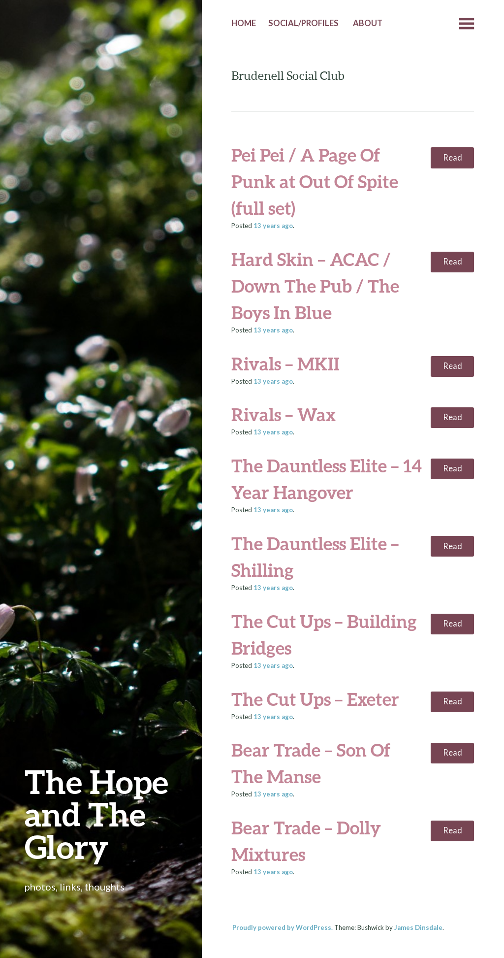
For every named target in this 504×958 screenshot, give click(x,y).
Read (452, 158)
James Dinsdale (418, 927)
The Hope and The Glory (96, 814)
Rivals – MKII (285, 363)
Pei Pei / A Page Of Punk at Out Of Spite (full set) (314, 181)
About (367, 23)
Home (243, 23)
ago (273, 226)
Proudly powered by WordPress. (282, 927)
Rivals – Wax (283, 414)
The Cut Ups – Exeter (315, 699)
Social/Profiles (303, 23)
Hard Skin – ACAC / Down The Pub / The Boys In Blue (315, 285)
